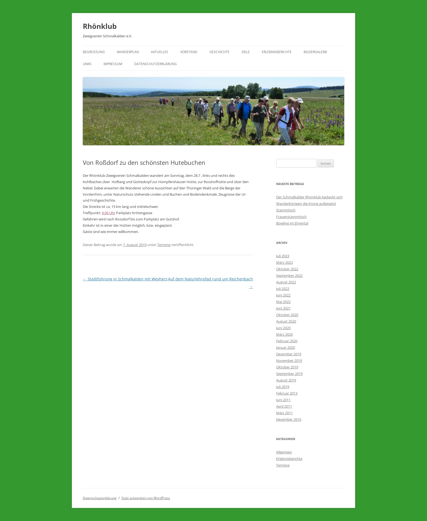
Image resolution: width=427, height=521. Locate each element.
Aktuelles (159, 52)
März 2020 (284, 334)
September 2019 (289, 373)
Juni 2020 (283, 327)
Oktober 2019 (287, 367)
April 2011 (284, 406)
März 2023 (284, 262)
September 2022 (289, 275)
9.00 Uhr (108, 212)
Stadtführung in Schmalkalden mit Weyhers (125, 278)
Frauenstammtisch (291, 216)
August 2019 (286, 380)
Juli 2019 (282, 386)
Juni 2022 (283, 295)
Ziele (246, 52)
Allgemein (284, 452)
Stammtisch (285, 210)
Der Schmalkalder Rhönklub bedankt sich (309, 197)
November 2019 (289, 360)
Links (87, 64)
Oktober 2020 (287, 314)
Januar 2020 (285, 347)
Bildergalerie (315, 52)
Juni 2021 (283, 308)
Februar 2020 (286, 340)
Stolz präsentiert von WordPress (145, 498)
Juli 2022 (282, 288)
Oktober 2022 (287, 268)
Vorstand (188, 52)
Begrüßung (94, 52)
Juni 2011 (283, 399)
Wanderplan (128, 52)
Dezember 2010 (288, 419)
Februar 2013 (286, 393)
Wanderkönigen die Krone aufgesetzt (306, 203)
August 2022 (286, 282)
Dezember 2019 (288, 354)
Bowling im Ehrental (292, 223)
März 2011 (284, 412)
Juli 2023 (282, 255)
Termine (163, 244)
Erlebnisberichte (277, 52)
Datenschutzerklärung (155, 64)
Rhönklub (100, 26)
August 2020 (286, 321)
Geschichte (219, 52)
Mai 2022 (283, 301)
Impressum (112, 64)
